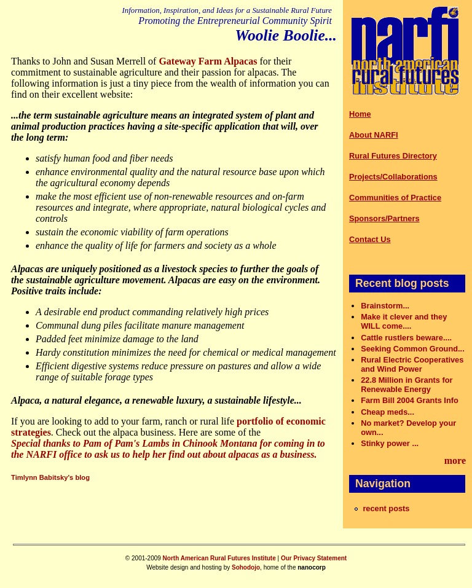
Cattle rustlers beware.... (406, 337)
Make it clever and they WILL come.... (404, 321)
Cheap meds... (387, 412)
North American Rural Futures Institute (219, 558)
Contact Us (370, 239)
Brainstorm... (385, 305)
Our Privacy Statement (314, 558)
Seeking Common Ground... (413, 348)
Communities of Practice (395, 197)
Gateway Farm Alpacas (208, 61)
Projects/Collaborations (393, 176)
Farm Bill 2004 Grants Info (409, 400)
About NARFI (373, 134)
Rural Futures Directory (393, 155)
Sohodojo (246, 567)
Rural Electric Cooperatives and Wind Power (412, 364)
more (455, 460)
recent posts (386, 508)
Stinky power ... (390, 443)
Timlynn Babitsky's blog (50, 477)
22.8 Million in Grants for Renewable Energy (406, 384)
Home (360, 114)
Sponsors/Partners (384, 218)
